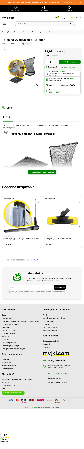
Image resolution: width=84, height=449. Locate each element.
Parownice (17, 30)
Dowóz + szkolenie (8, 332)
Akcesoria (26, 30)
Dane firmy (5, 358)
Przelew (46, 313)
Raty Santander (48, 319)
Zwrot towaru (6, 335)
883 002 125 (56, 376)
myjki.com (35, 405)
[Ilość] (50, 60)
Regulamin (5, 338)
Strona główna (7, 30)
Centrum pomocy (8, 367)
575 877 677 (65, 381)
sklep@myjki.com (56, 359)
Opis (7, 106)
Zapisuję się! (60, 286)
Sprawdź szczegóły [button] (55, 79)
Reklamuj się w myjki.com (12, 391)
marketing (5, 381)
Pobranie (46, 323)
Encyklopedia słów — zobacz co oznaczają (17, 378)
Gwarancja (6, 326)
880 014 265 (54, 90)
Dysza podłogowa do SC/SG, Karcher (58, 237)
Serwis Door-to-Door (9, 329)
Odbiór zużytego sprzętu (10, 344)
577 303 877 (69, 10)
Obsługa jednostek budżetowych (13, 347)
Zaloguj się (47, 342)
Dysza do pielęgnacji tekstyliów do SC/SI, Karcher (21, 237)
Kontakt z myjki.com (9, 364)
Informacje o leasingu (50, 329)
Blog (3, 387)
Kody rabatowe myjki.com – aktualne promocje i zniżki (20, 319)
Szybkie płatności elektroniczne (54, 316)
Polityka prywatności (9, 341)
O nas (4, 313)
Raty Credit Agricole (50, 326)
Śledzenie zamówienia (51, 339)
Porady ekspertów (8, 384)
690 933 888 (44, 10)
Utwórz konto (47, 345)
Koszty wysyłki (7, 316)
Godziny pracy (7, 361)
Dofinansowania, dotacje (10, 323)
